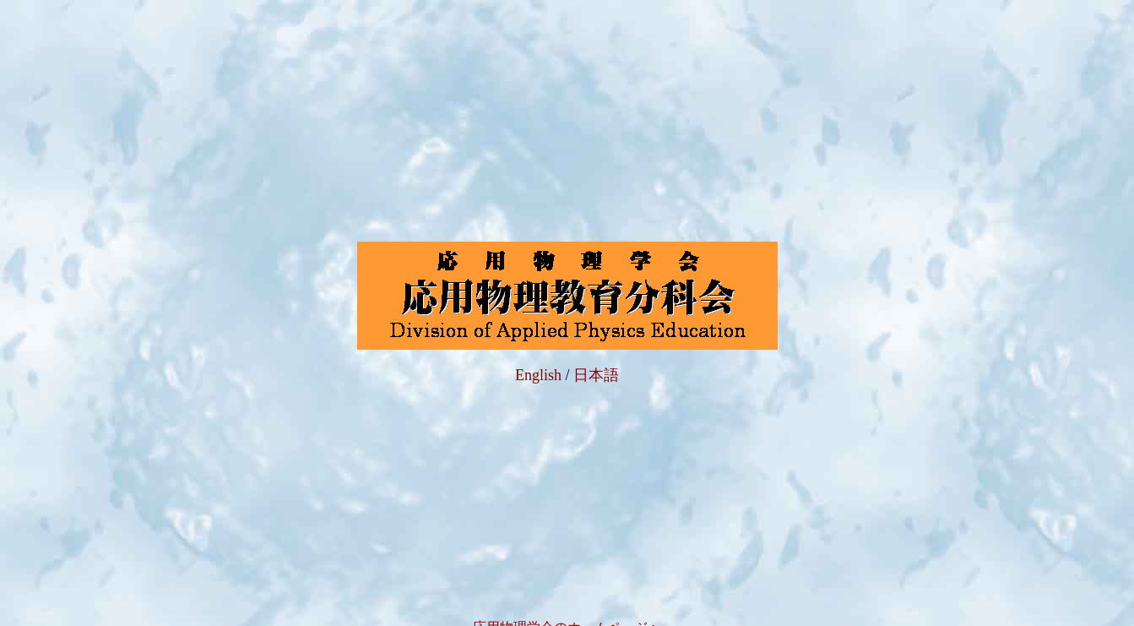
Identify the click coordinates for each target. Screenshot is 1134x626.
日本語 (596, 365)
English (538, 365)
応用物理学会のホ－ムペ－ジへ (567, 609)
